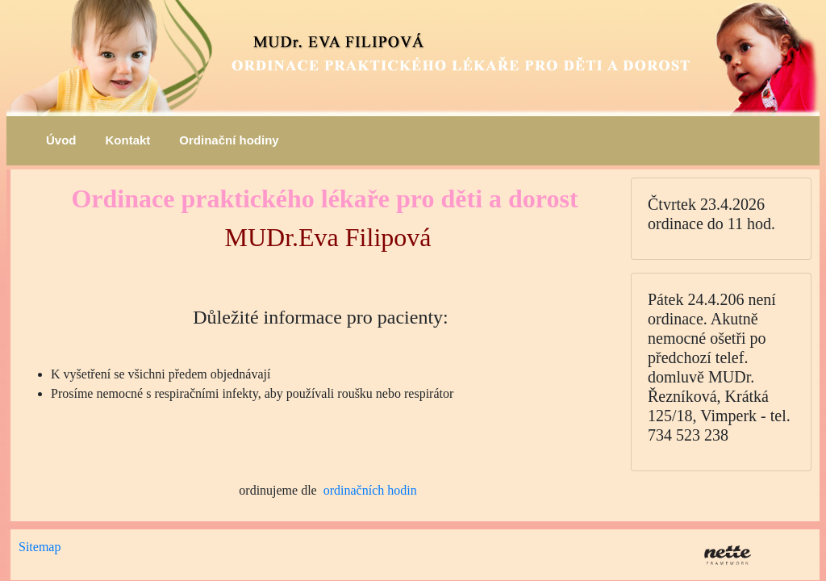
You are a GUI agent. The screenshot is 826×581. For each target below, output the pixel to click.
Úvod (61, 140)
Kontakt (128, 140)
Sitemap (39, 547)
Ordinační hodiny (228, 140)
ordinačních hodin (370, 490)
